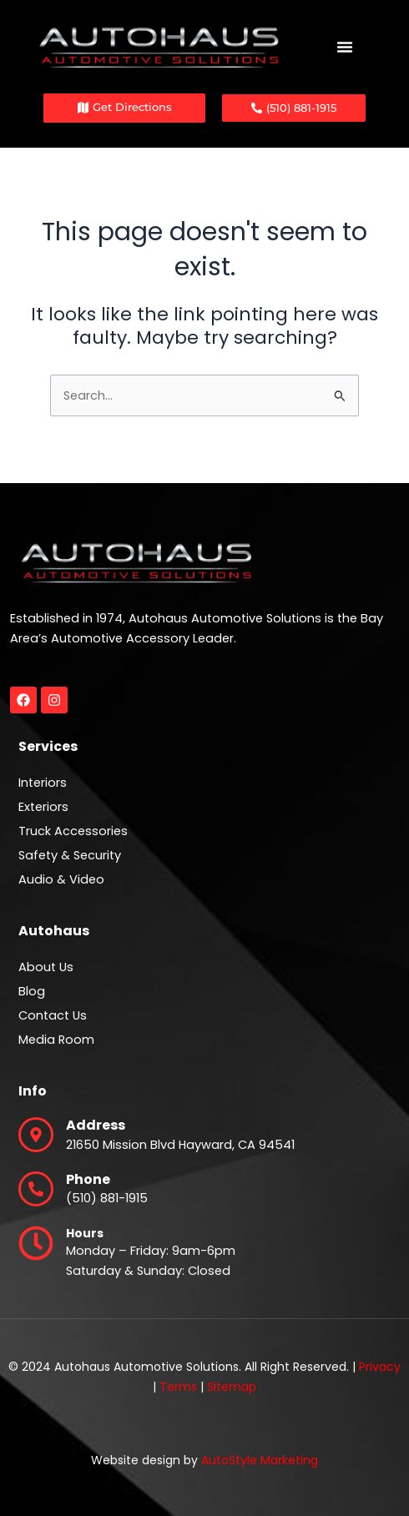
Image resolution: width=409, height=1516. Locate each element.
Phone (88, 1179)
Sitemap (231, 1386)
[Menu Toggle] (344, 46)
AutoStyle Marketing (259, 1460)
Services (48, 746)
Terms (178, 1386)
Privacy (380, 1366)
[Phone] (35, 1188)
